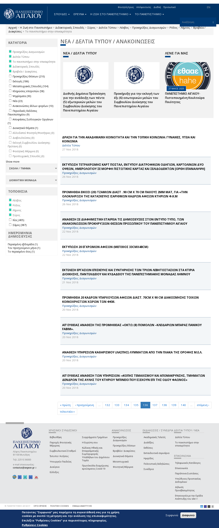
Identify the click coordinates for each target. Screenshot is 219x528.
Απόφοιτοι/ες (143, 7)
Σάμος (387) (20, 225)
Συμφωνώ (172, 515)
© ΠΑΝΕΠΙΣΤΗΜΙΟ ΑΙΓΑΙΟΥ (17, 506)
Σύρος (91, 27)
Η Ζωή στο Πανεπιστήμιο (36, 27)
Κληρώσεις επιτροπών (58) (28, 91)
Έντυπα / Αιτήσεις (59, 456)
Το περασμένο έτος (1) (21, 251)
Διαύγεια (54, 466)
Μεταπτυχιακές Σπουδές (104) (31, 86)
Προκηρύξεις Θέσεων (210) (29, 76)
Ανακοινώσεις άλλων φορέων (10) (33, 106)
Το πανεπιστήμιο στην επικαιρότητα (187, 444)
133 (117, 405)
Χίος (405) (18, 220)
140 (183, 405)
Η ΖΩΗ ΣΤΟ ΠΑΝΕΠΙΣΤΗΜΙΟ (110, 14)
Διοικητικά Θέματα (123, 456)
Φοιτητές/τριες (126, 7)
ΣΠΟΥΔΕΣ (62, 14)
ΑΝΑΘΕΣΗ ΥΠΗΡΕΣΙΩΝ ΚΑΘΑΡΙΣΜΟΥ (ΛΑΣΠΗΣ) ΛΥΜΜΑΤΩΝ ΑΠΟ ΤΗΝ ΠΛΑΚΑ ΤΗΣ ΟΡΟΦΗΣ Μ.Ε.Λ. (132, 352)
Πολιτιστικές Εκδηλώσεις (156, 463)
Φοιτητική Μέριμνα (123, 466)
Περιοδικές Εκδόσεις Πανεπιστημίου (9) (22, 112)
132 (107, 405)
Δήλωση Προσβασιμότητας (185, 489)
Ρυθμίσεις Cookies (35, 525)
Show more (13, 161)
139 (173, 405)
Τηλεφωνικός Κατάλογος (188, 462)
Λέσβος (124, 27)
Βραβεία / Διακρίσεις (124, 450)
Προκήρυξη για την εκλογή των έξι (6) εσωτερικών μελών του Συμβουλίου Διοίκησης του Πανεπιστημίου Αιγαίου (136, 100)
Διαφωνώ (188, 515)
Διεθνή (157, 7)
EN (208, 7)
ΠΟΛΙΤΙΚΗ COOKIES (59, 506)
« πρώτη (65, 405)
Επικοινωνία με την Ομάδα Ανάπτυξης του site (189, 497)
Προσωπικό (169, 7)
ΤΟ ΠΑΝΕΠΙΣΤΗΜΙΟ (149, 14)
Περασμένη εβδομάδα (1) (23, 244)
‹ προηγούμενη (84, 405)
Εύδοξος (54, 472)
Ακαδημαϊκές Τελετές (155, 437)
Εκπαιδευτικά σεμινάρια (156, 453)
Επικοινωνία (181, 468)
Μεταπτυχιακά (121, 461)
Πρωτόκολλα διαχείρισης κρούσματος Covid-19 (95, 467)
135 (135, 405)
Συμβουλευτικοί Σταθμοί (63, 450)
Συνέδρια (149, 469)
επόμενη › (203, 405)
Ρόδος (173, 27)
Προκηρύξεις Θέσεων (124, 445)
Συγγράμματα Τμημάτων (94, 437)
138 (164, 405)
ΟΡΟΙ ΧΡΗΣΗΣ (40, 506)
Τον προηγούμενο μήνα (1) (24, 248)
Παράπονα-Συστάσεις (186, 473)
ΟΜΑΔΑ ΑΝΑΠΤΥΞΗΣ (82, 506)
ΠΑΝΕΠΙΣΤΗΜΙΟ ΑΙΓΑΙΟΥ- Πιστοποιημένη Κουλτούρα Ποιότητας (185, 98)
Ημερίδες (149, 458)
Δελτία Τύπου (108, 27)
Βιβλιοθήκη (56, 437)
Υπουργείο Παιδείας (60, 461)
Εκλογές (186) (21, 81)
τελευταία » (67, 411)
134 (126, 405)
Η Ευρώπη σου (90, 442)
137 (154, 405)
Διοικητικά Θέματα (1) (25, 128)
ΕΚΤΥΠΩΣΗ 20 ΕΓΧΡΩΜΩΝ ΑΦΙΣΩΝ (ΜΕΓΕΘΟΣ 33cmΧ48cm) (105, 247)
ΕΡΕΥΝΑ (79, 14)
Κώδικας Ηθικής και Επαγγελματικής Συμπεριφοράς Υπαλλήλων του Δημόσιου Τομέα (96, 454)
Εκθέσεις (148, 447)
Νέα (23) (18, 101)
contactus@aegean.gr (25, 467)
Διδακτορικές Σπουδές (69, 27)
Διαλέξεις (149, 442)
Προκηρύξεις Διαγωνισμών (149, 27)
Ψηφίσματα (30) (22, 96)
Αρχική (12, 27)
